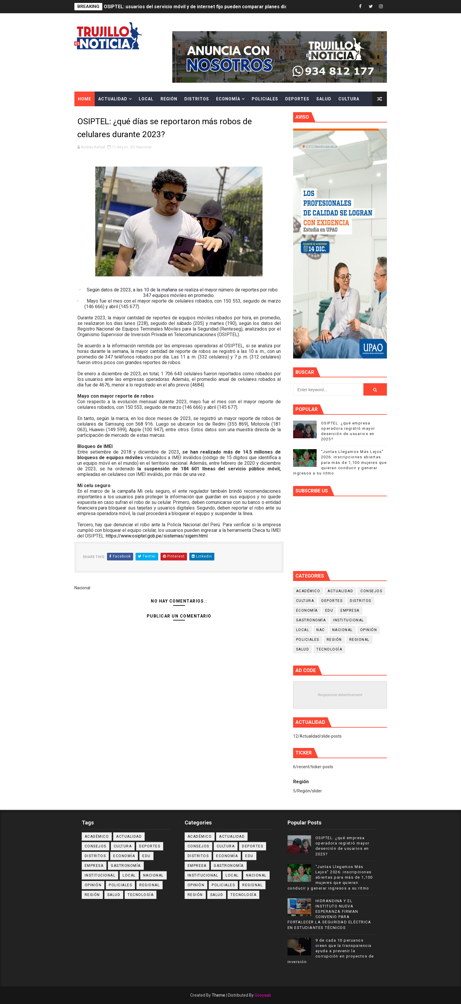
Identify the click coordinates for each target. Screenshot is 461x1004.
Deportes (297, 99)
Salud (323, 99)
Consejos (371, 591)
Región (169, 99)
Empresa (350, 610)
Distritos (196, 99)
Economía (228, 99)
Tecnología (329, 649)
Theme (218, 995)
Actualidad (112, 99)
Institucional (348, 620)
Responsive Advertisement (340, 695)
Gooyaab (263, 995)
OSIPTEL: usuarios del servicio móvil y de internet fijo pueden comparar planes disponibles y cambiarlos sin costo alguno (238, 6)
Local (146, 99)
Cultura (348, 99)
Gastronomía (311, 620)
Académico (308, 591)
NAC (320, 630)
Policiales (265, 99)
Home (84, 99)
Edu (329, 610)
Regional (359, 640)
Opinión (368, 630)
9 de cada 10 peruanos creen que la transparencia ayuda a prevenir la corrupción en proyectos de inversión (331, 951)
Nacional (143, 147)
